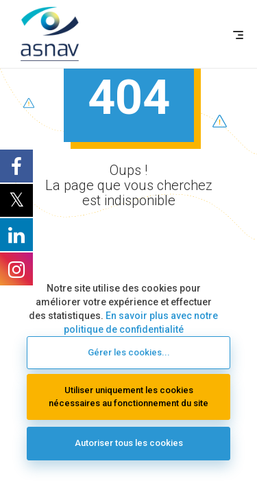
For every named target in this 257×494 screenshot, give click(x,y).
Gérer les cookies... (129, 352)
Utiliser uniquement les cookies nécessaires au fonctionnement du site (128, 396)
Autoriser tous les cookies (129, 443)
